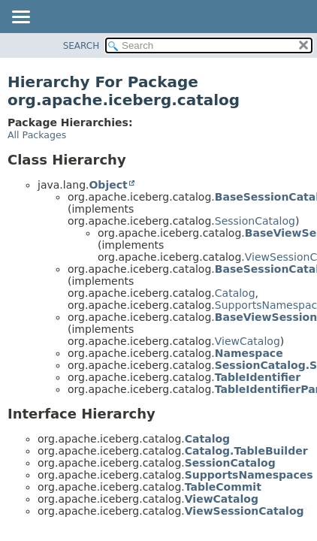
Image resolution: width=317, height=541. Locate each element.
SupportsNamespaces (249, 475)
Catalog (235, 293)
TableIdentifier (257, 377)
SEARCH (81, 46)
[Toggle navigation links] (20, 18)
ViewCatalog (247, 341)
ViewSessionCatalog (244, 511)
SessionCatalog (255, 221)
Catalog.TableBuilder (246, 451)
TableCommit (223, 487)
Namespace (249, 353)
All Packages (37, 135)
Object (108, 185)
